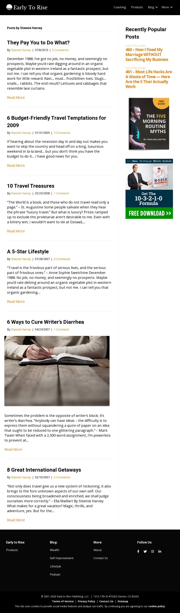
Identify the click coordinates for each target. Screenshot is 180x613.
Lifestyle (55, 566)
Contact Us (101, 558)
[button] (156, 7)
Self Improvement (61, 558)
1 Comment (61, 193)
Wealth (54, 550)
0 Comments (60, 50)
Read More (16, 97)
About (98, 550)
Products (137, 7)
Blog (151, 7)
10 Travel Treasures (30, 186)
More (165, 7)
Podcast (55, 574)
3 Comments (62, 133)
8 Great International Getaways (44, 470)
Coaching (120, 7)
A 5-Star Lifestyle (28, 251)
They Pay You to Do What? (38, 42)
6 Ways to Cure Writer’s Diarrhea (45, 322)
